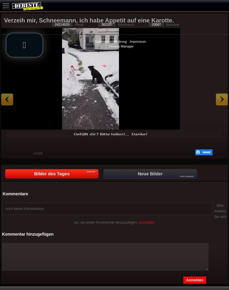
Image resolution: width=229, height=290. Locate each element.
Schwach (25, 154)
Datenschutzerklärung (111, 41)
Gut (10, 154)
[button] (24, 45)
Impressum (138, 41)
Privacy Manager (121, 46)
